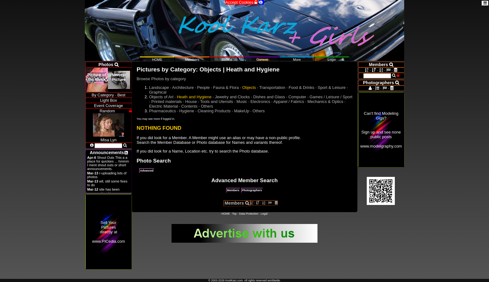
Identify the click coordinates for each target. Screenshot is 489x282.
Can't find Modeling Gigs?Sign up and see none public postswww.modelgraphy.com (381, 129)
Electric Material (163, 106)
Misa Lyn (108, 137)
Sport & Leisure (332, 87)
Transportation (272, 87)
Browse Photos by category (161, 78)
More (297, 59)
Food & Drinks (301, 87)
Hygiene (186, 111)
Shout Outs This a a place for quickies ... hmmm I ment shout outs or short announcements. (108, 163)
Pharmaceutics (162, 111)
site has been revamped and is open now (107, 191)
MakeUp (241, 111)
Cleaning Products (213, 111)
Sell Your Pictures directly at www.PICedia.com (108, 232)
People (203, 87)
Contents (189, 106)
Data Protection (248, 213)
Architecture (183, 87)
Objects (249, 87)
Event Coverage (108, 105)
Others (207, 106)
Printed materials (166, 101)
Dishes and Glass (269, 97)
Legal (264, 213)
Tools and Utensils (216, 101)
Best (121, 95)
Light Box (108, 100)
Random (107, 111)
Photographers (252, 190)
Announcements (107, 152)
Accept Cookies (241, 2)
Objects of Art (161, 97)
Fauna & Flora (226, 87)
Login (332, 59)
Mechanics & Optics (325, 101)
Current (262, 59)
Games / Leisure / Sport (331, 97)
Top (234, 213)
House (191, 101)
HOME (225, 213)
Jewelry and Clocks (232, 97)
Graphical (158, 92)
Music (241, 101)
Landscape (159, 87)
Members (233, 190)
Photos (227, 59)
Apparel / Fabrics (289, 101)
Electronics (260, 101)
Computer (297, 97)
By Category (103, 95)
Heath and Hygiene (194, 97)
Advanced (146, 170)
